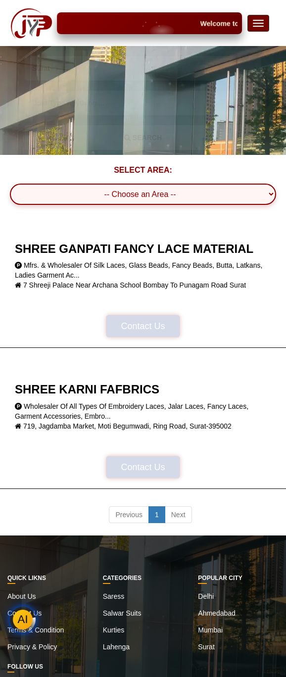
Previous (128, 515)
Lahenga (116, 647)
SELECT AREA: (143, 170)
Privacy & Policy (32, 647)
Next (178, 515)
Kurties (114, 630)
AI (23, 619)
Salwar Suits (122, 613)
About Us (21, 596)
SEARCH (143, 138)
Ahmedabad (217, 613)
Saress (114, 596)
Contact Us (143, 326)
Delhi (206, 596)
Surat (206, 647)
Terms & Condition (35, 630)
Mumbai (210, 630)
